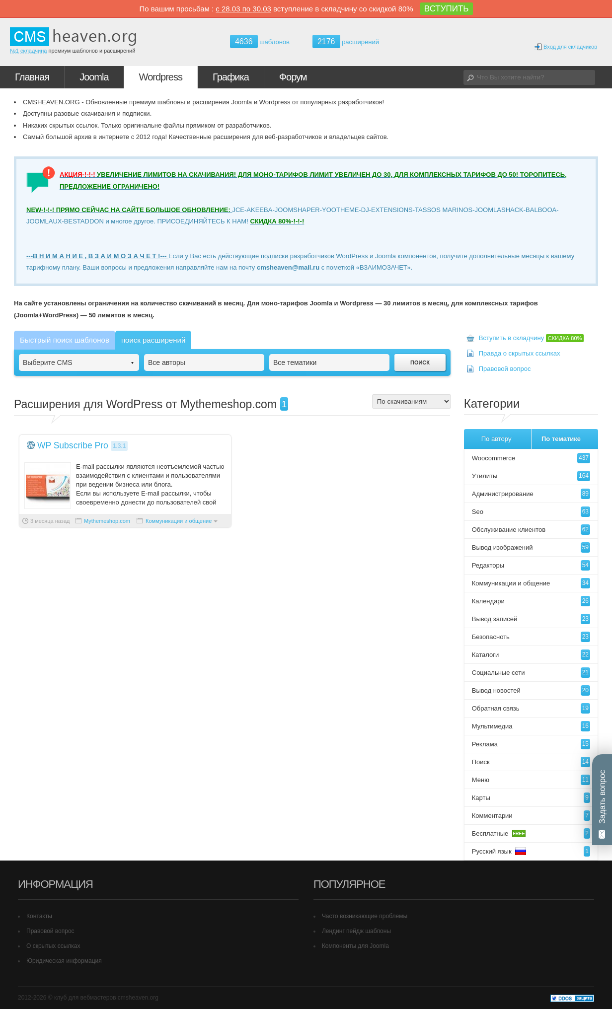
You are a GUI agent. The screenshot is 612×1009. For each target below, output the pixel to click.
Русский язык (531, 851)
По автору (496, 438)
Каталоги (531, 654)
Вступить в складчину (531, 338)
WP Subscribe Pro (72, 445)
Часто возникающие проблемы (364, 916)
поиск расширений (153, 340)
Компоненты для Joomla (355, 945)
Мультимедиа (531, 726)
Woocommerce (531, 458)
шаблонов (260, 42)
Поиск (531, 762)
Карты (531, 798)
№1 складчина (28, 51)
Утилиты (531, 476)
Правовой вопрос (505, 368)
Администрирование (531, 494)
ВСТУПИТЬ (446, 8)
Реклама (531, 744)
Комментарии (531, 815)
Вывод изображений (531, 547)
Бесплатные (531, 833)
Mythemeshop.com (107, 521)
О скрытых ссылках (53, 945)
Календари (531, 601)
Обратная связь (531, 708)
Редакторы (531, 565)
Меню (531, 780)
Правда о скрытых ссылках (519, 353)
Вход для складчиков (565, 47)
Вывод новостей (531, 690)
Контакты (39, 916)
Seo (531, 511)
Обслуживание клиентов (531, 529)
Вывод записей (531, 619)
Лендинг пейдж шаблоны (356, 931)
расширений (345, 41)
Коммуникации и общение (179, 521)
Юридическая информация (64, 960)
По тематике (561, 438)
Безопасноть (531, 637)
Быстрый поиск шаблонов (64, 340)
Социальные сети (531, 672)
